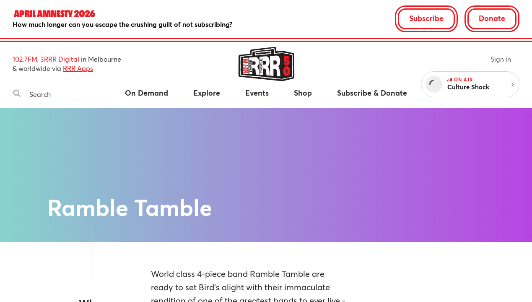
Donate (492, 18)
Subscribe (426, 18)
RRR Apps (78, 68)
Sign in (500, 59)
